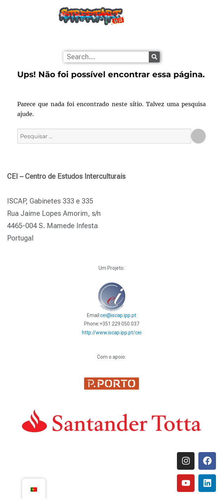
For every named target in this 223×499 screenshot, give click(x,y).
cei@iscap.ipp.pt (118, 315)
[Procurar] (154, 56)
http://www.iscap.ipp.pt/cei (111, 332)
